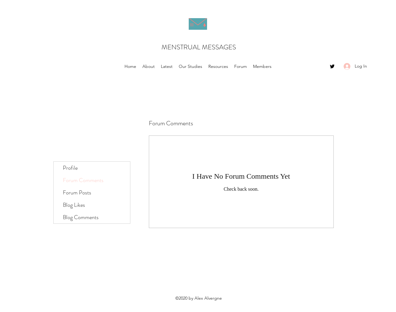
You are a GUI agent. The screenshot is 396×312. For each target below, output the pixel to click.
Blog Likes (74, 205)
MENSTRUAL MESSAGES (198, 47)
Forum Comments (83, 180)
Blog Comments (81, 217)
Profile (70, 168)
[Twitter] (332, 66)
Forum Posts (77, 193)
